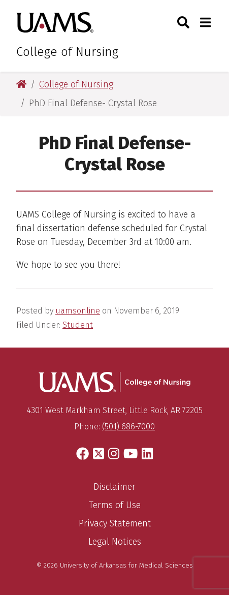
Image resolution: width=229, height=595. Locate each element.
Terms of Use (115, 505)
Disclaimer (114, 486)
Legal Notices (114, 541)
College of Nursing (67, 52)
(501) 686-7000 (128, 426)
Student (77, 325)
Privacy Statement (115, 523)
